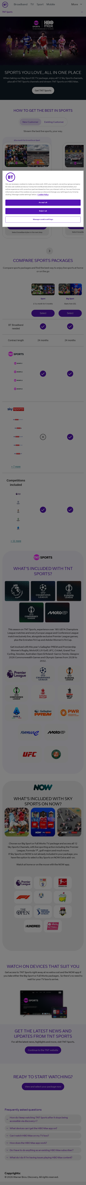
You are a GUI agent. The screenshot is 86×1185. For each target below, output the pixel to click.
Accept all (43, 202)
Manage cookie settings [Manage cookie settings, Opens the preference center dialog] (43, 219)
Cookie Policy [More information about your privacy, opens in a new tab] (43, 194)
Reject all (43, 211)
